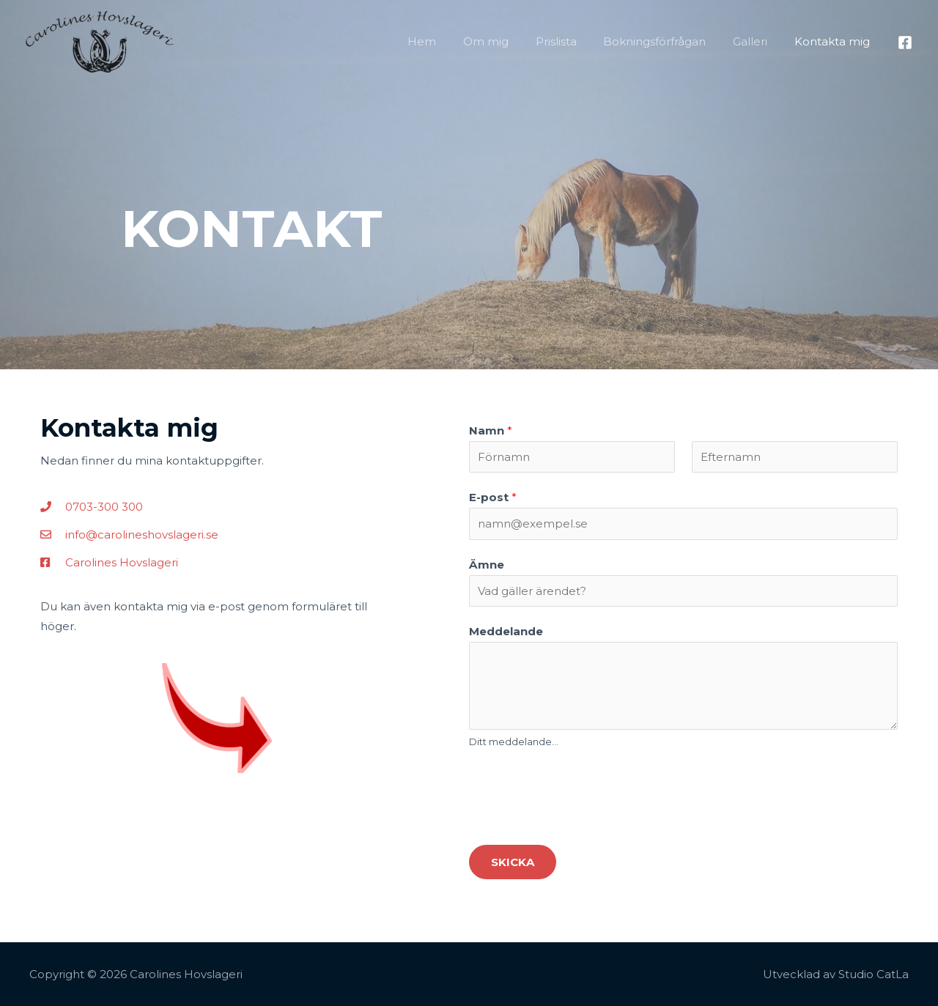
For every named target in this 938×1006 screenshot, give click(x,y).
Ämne (486, 565)
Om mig (508, 41)
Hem (449, 41)
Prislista (573, 41)
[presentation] (580, 794)
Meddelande (506, 631)
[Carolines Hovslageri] (100, 41)
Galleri (757, 41)
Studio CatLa (873, 974)
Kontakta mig (834, 41)
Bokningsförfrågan (667, 41)
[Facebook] (905, 42)
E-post (493, 497)
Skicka (512, 862)
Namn (490, 430)
